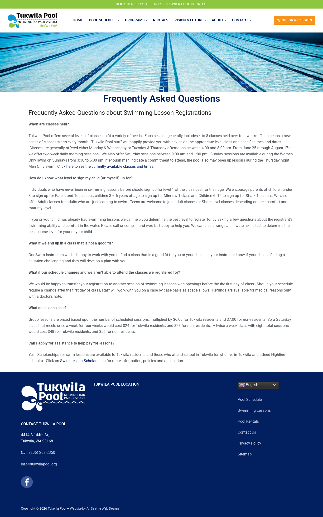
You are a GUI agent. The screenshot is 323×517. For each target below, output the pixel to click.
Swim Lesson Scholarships (83, 361)
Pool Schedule (250, 399)
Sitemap (245, 454)
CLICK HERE (125, 4)
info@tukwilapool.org (39, 464)
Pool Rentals (248, 421)
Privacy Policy (249, 443)
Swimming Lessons (254, 410)
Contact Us (247, 432)
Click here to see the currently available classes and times (105, 166)
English (248, 385)
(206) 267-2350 (42, 452)
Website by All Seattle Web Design (94, 508)
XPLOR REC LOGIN (294, 20)
